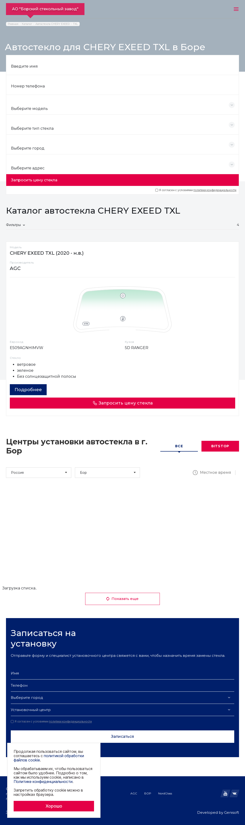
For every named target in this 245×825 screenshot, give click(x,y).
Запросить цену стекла (34, 180)
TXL (75, 24)
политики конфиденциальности (214, 190)
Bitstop (220, 446)
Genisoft (231, 812)
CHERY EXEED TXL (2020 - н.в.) (47, 253)
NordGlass (165, 793)
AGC (133, 793)
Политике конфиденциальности (43, 781)
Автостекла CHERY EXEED (52, 24)
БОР (147, 793)
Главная (13, 24)
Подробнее (28, 389)
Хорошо (53, 806)
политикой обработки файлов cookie (49, 757)
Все (179, 446)
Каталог (27, 24)
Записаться (122, 736)
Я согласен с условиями (195, 190)
